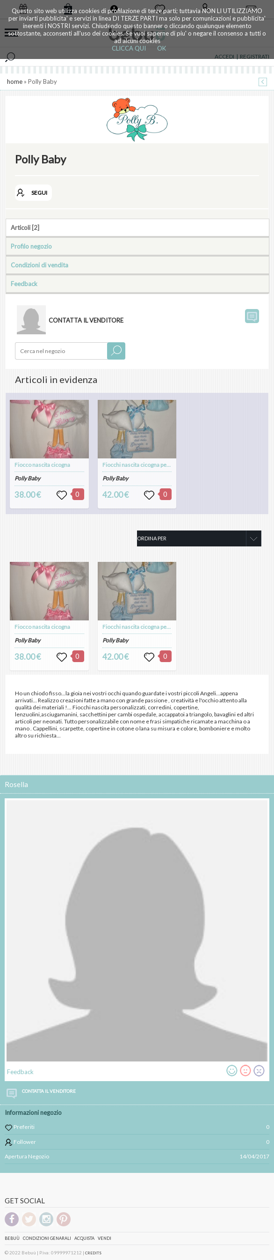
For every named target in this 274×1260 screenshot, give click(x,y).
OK (161, 48)
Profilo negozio (31, 246)
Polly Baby (27, 478)
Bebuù (12, 1238)
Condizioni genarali (47, 1238)
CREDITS (93, 1253)
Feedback (24, 283)
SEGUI (39, 192)
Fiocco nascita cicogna (42, 464)
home (14, 81)
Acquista (84, 1238)
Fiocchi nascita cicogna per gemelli (145, 464)
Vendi (104, 1238)
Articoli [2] (25, 227)
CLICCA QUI (129, 48)
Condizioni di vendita (39, 265)
